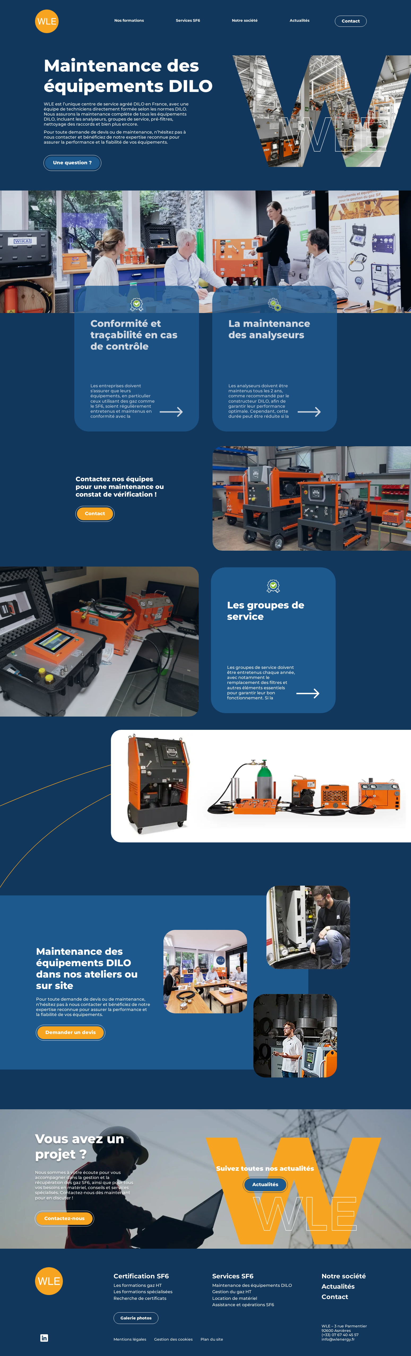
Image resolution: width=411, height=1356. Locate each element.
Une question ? (71, 163)
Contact (351, 21)
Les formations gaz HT (138, 1285)
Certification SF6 (141, 1276)
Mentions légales (130, 1339)
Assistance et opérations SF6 (243, 1304)
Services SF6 (188, 20)
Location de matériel (234, 1298)
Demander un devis (70, 1032)
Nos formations (129, 20)
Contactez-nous (64, 1218)
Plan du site (212, 1339)
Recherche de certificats (140, 1298)
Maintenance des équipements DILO (252, 1285)
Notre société (245, 20)
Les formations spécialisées (143, 1291)
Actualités (299, 20)
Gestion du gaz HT (231, 1291)
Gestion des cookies (173, 1339)
